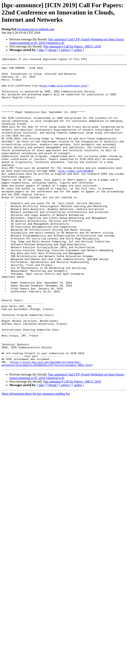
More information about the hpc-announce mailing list (36, 455)
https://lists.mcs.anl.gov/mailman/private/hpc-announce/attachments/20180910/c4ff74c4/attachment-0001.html (47, 424)
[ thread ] (52, 50)
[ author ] (78, 50)
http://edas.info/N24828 (75, 193)
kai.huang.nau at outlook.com (35, 29)
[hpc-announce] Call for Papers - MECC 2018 (72, 46)
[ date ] (41, 50)
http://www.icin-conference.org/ (63, 91)
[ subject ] (65, 50)
